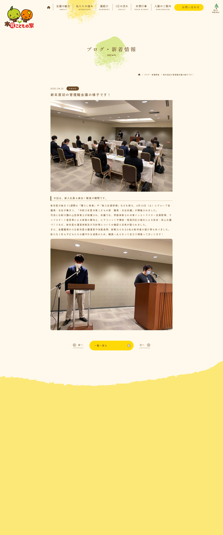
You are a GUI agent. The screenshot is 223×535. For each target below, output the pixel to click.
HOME (141, 75)
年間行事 (141, 7)
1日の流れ (122, 7)
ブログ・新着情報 (151, 75)
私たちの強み (84, 7)
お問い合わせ (191, 7)
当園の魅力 (63, 7)
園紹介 (104, 7)
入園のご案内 (162, 7)
